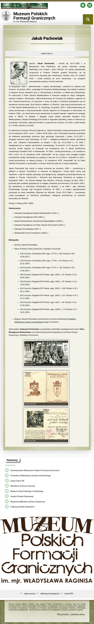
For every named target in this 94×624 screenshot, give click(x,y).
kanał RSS (69, 594)
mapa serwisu (30, 594)
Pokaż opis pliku (30, 364)
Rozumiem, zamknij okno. (71, 614)
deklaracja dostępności (50, 594)
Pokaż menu (46, 53)
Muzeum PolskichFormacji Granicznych (24, 15)
